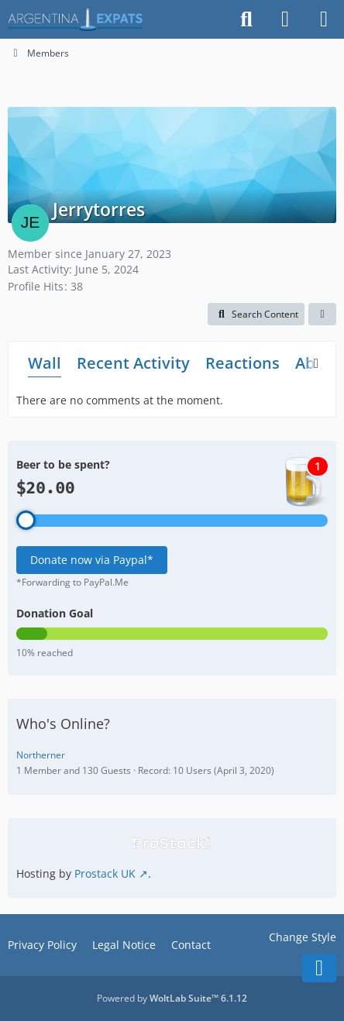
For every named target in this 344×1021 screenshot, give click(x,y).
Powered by (172, 998)
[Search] (246, 19)
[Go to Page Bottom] (319, 968)
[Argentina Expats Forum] (75, 19)
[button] (256, 314)
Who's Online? (63, 723)
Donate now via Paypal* (91, 559)
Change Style (302, 937)
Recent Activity (133, 362)
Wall (44, 362)
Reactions (242, 362)
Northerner (40, 754)
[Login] (285, 19)
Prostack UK (105, 873)
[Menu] (323, 19)
